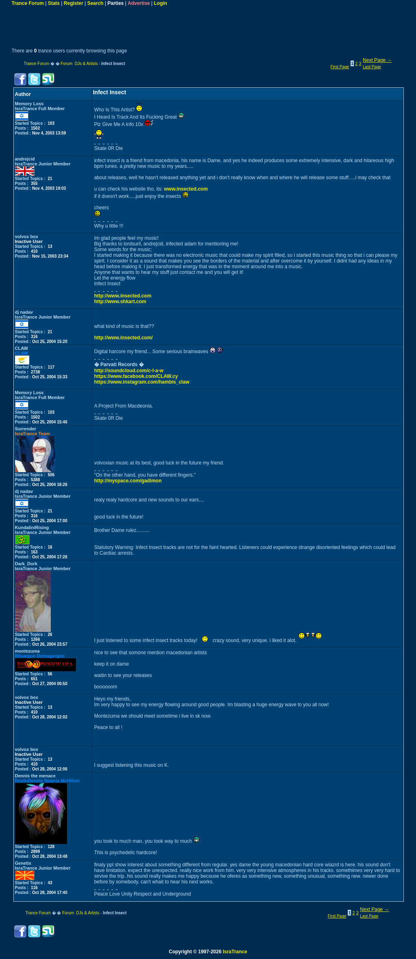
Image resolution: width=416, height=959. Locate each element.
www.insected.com (186, 189)
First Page (340, 67)
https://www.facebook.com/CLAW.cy (136, 376)
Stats (54, 3)
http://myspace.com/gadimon (128, 481)
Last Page (372, 67)
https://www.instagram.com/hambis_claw (141, 382)
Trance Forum (28, 3)
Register (73, 3)
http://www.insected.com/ (123, 338)
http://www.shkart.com (120, 301)
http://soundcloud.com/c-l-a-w (129, 370)
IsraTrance (235, 952)
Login (160, 3)
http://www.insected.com (123, 296)
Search (95, 3)
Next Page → (377, 60)
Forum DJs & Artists (79, 63)
